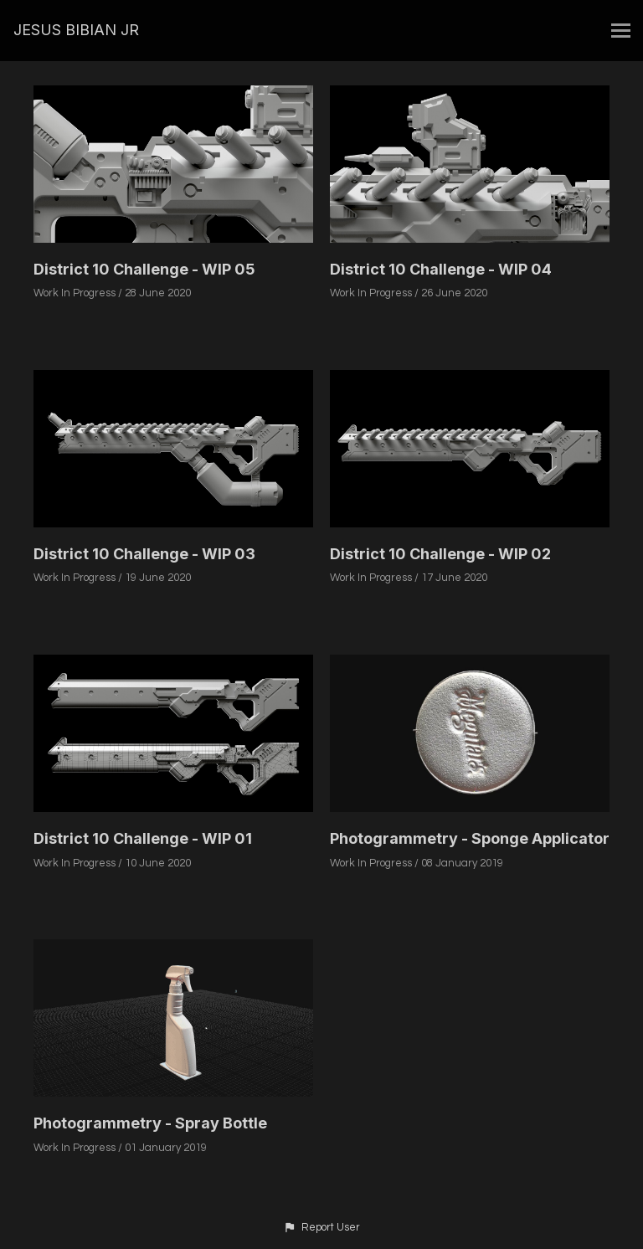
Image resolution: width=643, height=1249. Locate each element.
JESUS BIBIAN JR (76, 30)
